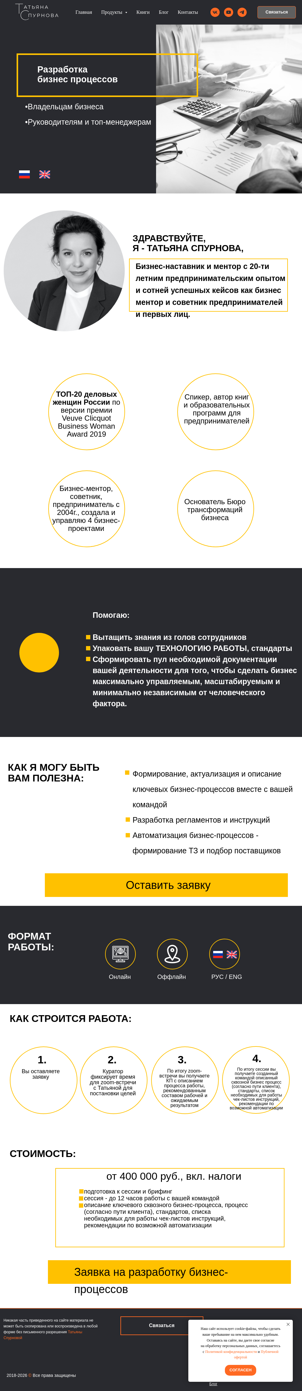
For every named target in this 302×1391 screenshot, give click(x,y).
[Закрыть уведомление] (288, 1324)
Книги (143, 12)
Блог (164, 12)
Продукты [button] (112, 12)
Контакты (188, 12)
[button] (276, 12)
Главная (84, 12)
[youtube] (228, 12)
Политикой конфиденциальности (231, 1352)
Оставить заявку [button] (168, 885)
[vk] (215, 12)
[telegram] (242, 12)
